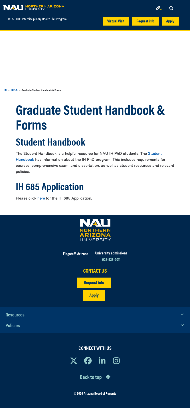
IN (5, 90)
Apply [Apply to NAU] (94, 295)
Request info (145, 21)
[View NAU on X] (73, 360)
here (41, 198)
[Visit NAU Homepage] (95, 230)
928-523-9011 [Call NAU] (111, 259)
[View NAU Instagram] (116, 360)
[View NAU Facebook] (87, 360)
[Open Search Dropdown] (171, 8)
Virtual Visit (115, 21)
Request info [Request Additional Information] (94, 282)
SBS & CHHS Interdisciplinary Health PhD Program (37, 19)
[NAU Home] (33, 6)
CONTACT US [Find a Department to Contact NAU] (95, 270)
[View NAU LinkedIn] (102, 360)
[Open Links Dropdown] (160, 8)
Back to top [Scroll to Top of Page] (91, 376)
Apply (170, 21)
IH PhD (14, 90)
